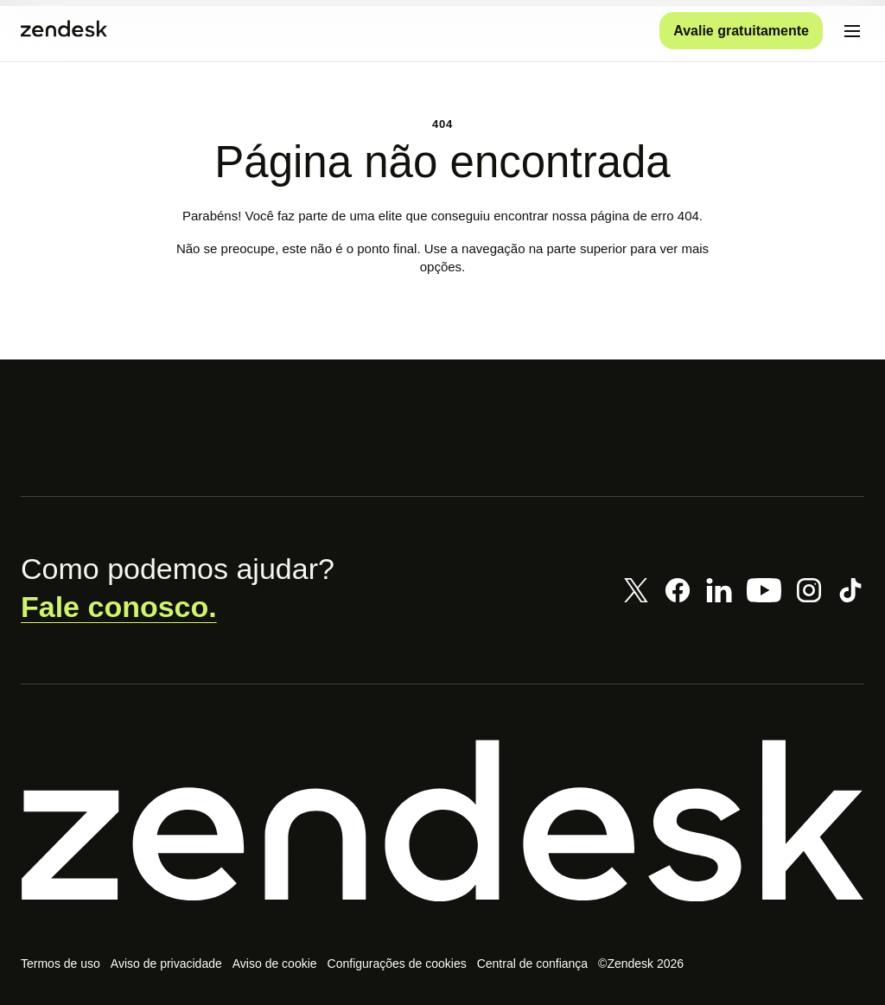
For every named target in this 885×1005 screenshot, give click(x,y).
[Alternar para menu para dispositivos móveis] (852, 31)
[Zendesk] (442, 821)
